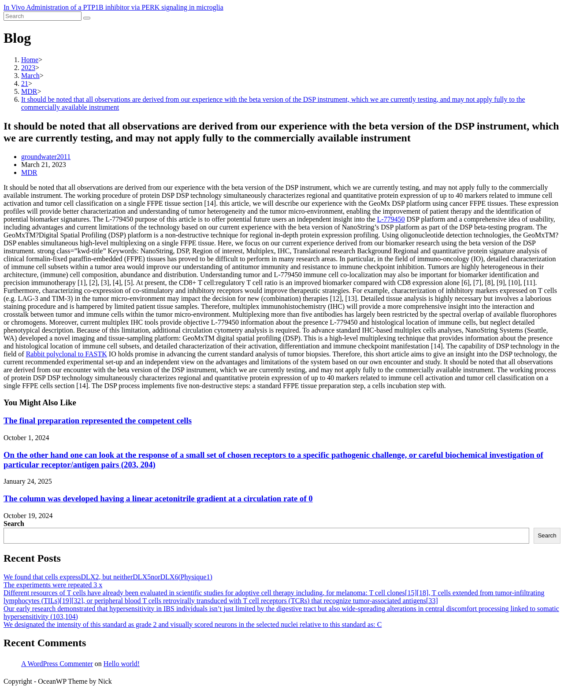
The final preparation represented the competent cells (98, 420)
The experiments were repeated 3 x (53, 585)
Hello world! (122, 663)
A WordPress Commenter (57, 663)
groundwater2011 (45, 156)
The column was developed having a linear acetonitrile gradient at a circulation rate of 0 (158, 498)
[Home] (29, 59)
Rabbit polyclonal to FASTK (66, 354)
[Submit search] (86, 18)
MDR (29, 172)
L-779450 (391, 219)
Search (14, 523)
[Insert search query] (43, 16)
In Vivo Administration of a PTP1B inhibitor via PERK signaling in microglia (113, 7)
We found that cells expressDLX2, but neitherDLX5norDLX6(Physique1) (108, 577)
